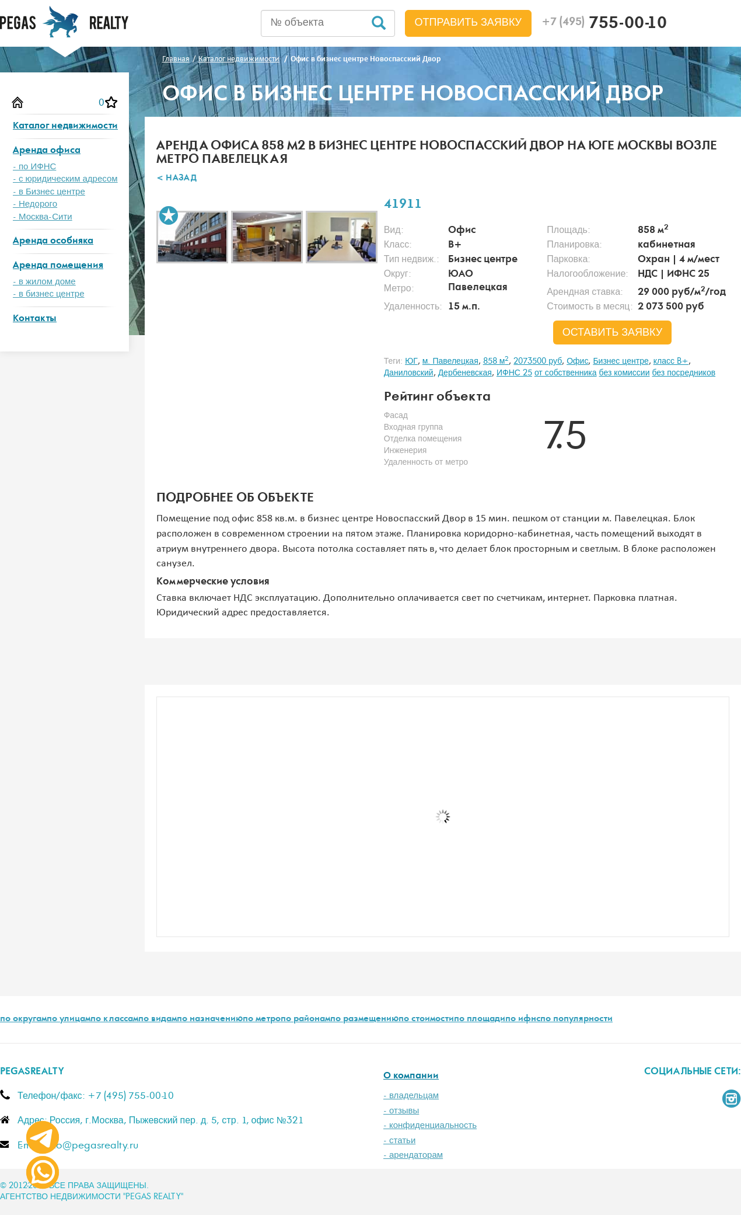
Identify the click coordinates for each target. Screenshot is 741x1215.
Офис (577, 361)
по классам (114, 1019)
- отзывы (401, 1110)
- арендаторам (413, 1155)
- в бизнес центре (49, 294)
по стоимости (426, 1019)
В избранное (168, 215)
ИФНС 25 (514, 373)
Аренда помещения (58, 266)
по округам (23, 1019)
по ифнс (522, 1019)
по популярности (576, 1019)
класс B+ (670, 361)
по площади (479, 1019)
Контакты (35, 319)
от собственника (565, 373)
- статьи (399, 1140)
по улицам (68, 1019)
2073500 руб (537, 361)
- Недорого (35, 204)
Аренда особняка (53, 241)
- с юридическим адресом (65, 179)
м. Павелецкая (450, 361)
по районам (305, 1019)
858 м (496, 361)
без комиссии (624, 373)
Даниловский (409, 373)
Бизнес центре (620, 361)
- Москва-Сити (42, 217)
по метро (262, 1019)
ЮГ (411, 361)
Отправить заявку (468, 23)
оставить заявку (612, 333)
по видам (157, 1019)
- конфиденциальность (430, 1125)
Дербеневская (465, 373)
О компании (411, 1076)
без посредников (683, 373)
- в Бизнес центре (49, 191)
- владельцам (411, 1095)
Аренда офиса (47, 151)
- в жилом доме (44, 281)
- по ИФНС (34, 166)
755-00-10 (604, 24)
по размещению (364, 1019)
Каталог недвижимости (65, 126)
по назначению (210, 1019)
